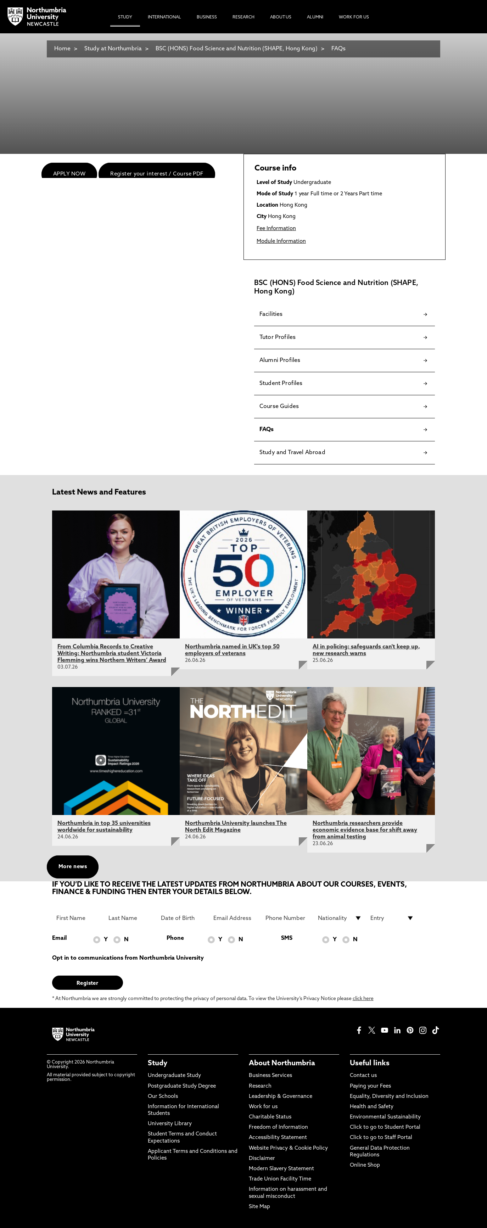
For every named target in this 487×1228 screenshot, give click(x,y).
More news (72, 867)
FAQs (338, 49)
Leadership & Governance (280, 1096)
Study (157, 1063)
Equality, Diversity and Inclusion (389, 1096)
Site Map (259, 1207)
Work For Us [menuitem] (354, 17)
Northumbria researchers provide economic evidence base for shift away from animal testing (365, 830)
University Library (170, 1124)
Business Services (270, 1075)
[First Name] (78, 918)
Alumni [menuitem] (315, 17)
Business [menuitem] (207, 17)
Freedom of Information (278, 1127)
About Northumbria (282, 1063)
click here (363, 998)
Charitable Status (270, 1117)
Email (59, 938)
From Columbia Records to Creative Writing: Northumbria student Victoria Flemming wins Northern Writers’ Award (111, 653)
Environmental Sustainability (385, 1117)
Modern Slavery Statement (281, 1169)
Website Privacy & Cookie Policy (288, 1148)
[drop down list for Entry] (392, 918)
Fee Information (276, 228)
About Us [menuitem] (280, 17)
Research (260, 1086)
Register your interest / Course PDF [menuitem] (156, 174)
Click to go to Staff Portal (381, 1137)
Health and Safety (371, 1107)
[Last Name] (130, 918)
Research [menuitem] (243, 17)
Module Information (281, 241)
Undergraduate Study (174, 1075)
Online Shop (365, 1165)
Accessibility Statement (278, 1137)
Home (62, 49)
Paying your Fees (370, 1086)
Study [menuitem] (125, 17)
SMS (286, 938)
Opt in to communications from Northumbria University (128, 958)
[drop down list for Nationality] (339, 918)
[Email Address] (235, 918)
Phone (175, 938)
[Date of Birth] (182, 918)
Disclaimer (262, 1158)
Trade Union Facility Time (280, 1179)
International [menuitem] (164, 17)
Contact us (363, 1075)
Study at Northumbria (113, 49)
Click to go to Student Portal (385, 1127)
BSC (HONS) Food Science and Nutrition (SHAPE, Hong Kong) (237, 49)
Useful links (370, 1063)
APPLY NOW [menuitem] (69, 174)
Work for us (263, 1107)
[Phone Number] (287, 918)
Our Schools (163, 1096)
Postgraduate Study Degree (182, 1086)
